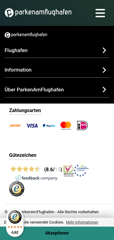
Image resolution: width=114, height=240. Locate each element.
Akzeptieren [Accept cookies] (57, 233)
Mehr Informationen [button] (82, 222)
